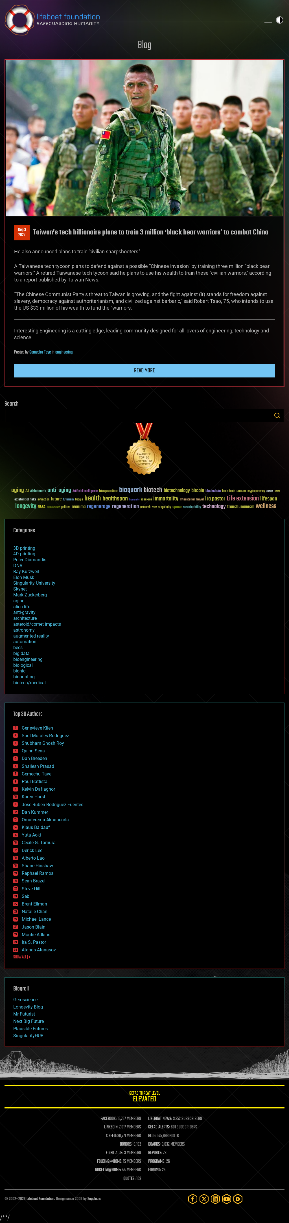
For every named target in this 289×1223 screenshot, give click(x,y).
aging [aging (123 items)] (17, 490)
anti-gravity (24, 612)
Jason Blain (33, 927)
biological (23, 665)
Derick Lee (32, 850)
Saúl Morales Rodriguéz (45, 735)
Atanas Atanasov (39, 950)
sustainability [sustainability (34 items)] (192, 507)
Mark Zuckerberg (30, 595)
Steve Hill (31, 888)
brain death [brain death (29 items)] (228, 491)
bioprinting (24, 676)
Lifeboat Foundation (40, 1199)
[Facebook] (192, 1199)
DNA (17, 565)
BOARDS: (154, 1144)
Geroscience (25, 999)
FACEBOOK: (108, 1119)
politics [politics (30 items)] (65, 507)
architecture (25, 618)
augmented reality (31, 636)
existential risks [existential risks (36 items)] (25, 500)
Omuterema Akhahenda (45, 819)
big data (21, 653)
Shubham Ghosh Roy (43, 743)
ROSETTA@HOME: (108, 1170)
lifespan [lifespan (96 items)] (268, 499)
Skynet (20, 589)
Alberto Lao (33, 858)
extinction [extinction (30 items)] (43, 500)
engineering (64, 352)
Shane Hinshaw (37, 865)
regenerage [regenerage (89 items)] (99, 507)
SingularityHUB (28, 1035)
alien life (21, 606)
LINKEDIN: (111, 1127)
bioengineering (28, 659)
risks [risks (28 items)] (154, 507)
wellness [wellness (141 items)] (266, 506)
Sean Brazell (34, 881)
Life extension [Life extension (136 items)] (243, 498)
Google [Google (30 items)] (79, 500)
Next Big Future (28, 1021)
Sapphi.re (93, 1199)
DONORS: (126, 1144)
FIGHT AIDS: (114, 1153)
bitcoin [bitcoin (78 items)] (197, 491)
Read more (144, 370)
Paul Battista (34, 781)
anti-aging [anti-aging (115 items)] (59, 490)
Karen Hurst (33, 796)
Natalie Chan (34, 911)
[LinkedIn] (215, 1199)
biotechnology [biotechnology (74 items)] (177, 491)
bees (18, 647)
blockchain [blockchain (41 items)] (213, 491)
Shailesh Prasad (38, 766)
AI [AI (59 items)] (27, 491)
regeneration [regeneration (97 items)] (125, 506)
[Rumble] (237, 1199)
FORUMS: (154, 1170)
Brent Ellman (34, 904)
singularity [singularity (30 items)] (164, 507)
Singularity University (34, 583)
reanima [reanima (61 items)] (79, 506)
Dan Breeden (34, 758)
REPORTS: (155, 1153)
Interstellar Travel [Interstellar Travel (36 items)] (192, 500)
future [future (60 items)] (56, 499)
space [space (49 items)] (177, 506)
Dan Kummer (35, 812)
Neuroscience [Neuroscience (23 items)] (53, 507)
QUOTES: (129, 1178)
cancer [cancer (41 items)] (241, 491)
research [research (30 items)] (145, 507)
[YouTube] (226, 1199)
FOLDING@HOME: (109, 1161)
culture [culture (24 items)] (269, 491)
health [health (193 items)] (92, 499)
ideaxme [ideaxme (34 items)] (146, 500)
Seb (25, 896)
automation (24, 641)
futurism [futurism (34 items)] (68, 500)
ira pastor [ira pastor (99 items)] (215, 499)
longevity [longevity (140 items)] (25, 506)
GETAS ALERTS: (159, 1127)
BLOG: (152, 1136)
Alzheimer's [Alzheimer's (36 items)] (38, 491)
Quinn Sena (33, 751)
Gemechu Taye (40, 352)
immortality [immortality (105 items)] (165, 498)
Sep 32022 (22, 232)
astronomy (24, 630)
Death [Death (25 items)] (277, 491)
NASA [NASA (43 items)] (41, 507)
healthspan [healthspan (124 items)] (115, 498)
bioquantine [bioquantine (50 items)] (108, 490)
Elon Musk (23, 577)
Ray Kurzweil (26, 571)
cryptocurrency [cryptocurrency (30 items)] (256, 491)
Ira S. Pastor (34, 942)
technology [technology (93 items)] (214, 507)
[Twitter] (204, 1199)
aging (19, 600)
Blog (144, 45)
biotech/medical (29, 682)
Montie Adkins (36, 934)
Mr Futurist (24, 1014)
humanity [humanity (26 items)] (134, 500)
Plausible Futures (30, 1028)
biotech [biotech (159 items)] (153, 490)
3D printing (24, 548)
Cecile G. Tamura (39, 842)
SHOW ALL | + (21, 957)
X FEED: (111, 1136)
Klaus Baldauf (36, 827)
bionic (19, 671)
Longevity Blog (28, 1007)
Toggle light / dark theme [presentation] (279, 20)
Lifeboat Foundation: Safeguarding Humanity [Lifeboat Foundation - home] (130, 20)
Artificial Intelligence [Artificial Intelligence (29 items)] (85, 491)
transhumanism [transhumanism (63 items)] (240, 506)
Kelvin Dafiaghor (38, 789)
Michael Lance (36, 919)
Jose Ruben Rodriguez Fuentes (52, 804)
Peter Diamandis (29, 559)
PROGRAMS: (156, 1161)
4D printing (24, 553)
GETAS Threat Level (144, 1097)
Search (277, 415)
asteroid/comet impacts (37, 624)
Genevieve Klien (37, 728)
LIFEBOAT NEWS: (160, 1119)
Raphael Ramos (37, 873)
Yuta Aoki (31, 835)
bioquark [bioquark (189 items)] (130, 490)
